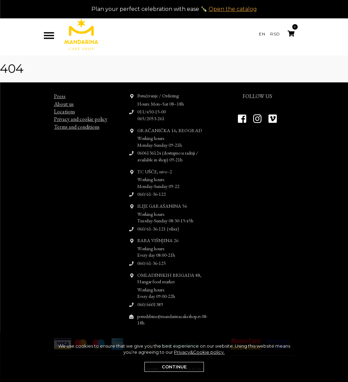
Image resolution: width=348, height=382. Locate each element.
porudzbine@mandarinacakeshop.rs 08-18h (172, 313)
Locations (64, 105)
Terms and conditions (77, 120)
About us (64, 97)
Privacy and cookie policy (80, 112)
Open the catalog (233, 9)
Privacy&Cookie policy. (199, 352)
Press (60, 90)
